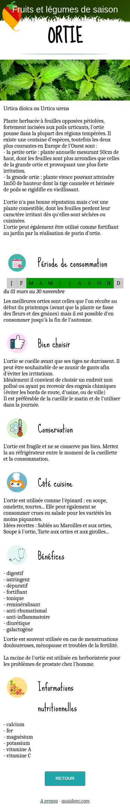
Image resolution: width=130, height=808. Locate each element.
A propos (49, 801)
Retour (65, 778)
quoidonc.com (76, 801)
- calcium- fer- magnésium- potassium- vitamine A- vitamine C (18, 740)
